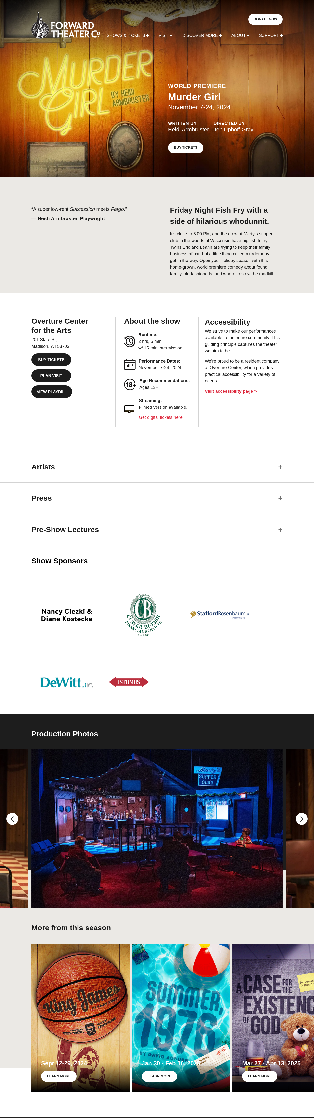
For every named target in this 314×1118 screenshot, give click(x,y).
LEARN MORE (59, 1076)
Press (41, 498)
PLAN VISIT (51, 375)
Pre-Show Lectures (65, 529)
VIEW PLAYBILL (52, 392)
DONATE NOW (265, 19)
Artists (43, 467)
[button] (12, 819)
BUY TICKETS (185, 147)
